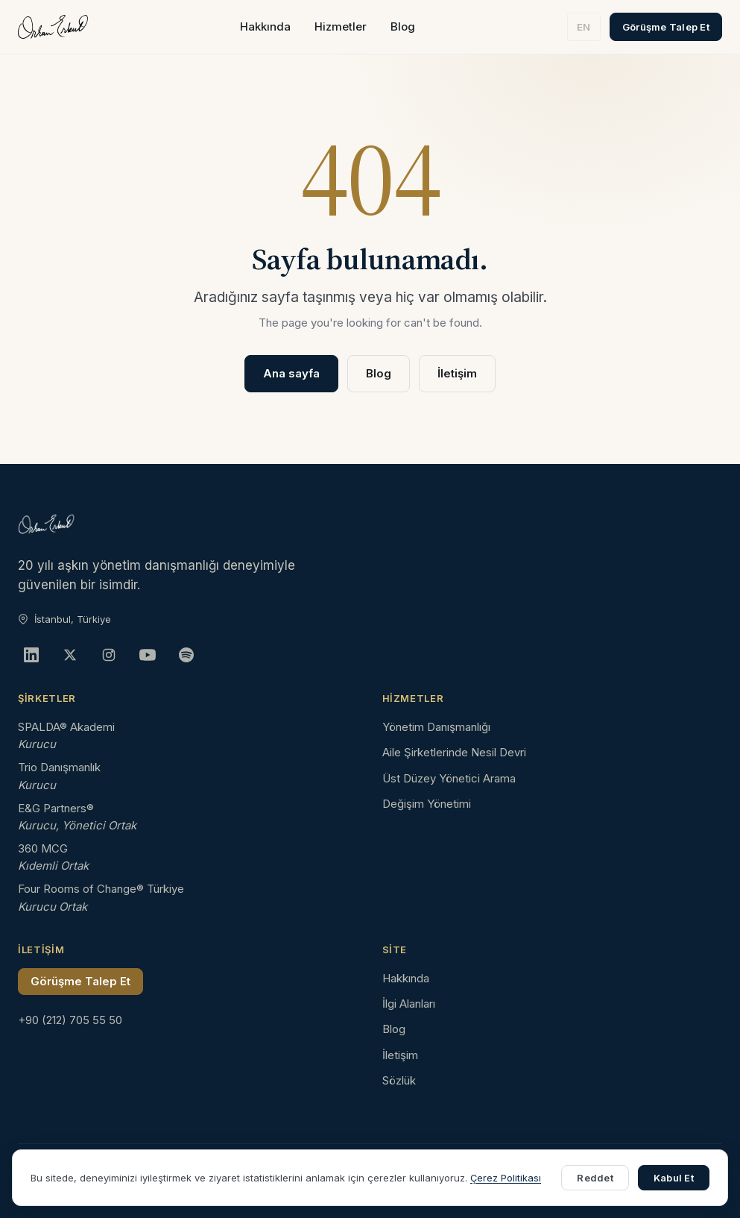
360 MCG (43, 848)
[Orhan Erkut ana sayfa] (53, 27)
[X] (70, 654)
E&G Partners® (56, 808)
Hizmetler (340, 26)
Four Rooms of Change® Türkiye (101, 889)
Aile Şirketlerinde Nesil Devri (454, 752)
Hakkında (265, 26)
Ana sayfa (291, 373)
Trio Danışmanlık (59, 767)
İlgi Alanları (408, 1003)
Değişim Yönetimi (426, 804)
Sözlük (399, 1080)
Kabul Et (674, 1178)
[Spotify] (186, 654)
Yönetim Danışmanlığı (436, 727)
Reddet (595, 1178)
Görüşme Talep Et (665, 27)
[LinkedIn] (31, 654)
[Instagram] (108, 654)
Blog (402, 26)
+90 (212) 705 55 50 (70, 1020)
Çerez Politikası (505, 1178)
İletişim (457, 373)
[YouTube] (147, 654)
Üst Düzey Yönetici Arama (449, 778)
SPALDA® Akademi (66, 727)
